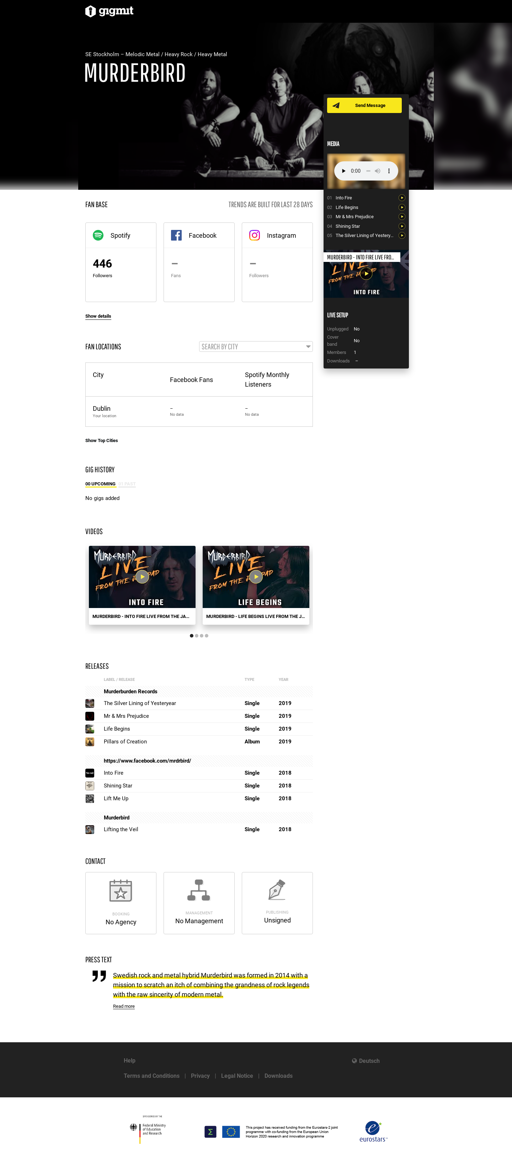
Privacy (200, 1075)
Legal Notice (237, 1075)
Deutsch (369, 1061)
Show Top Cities (101, 440)
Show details (98, 316)
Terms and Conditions (152, 1075)
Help (129, 1060)
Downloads (279, 1075)
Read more (124, 1007)
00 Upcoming (101, 484)
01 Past (127, 484)
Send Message (371, 105)
